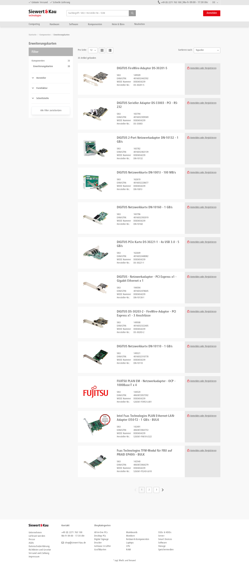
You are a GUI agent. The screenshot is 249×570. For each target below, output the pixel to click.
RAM (128, 550)
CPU (128, 546)
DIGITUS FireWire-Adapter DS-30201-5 (142, 68)
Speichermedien (166, 550)
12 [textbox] (91, 50)
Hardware (54, 24)
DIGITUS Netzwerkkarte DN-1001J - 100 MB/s (146, 172)
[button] (132, 13)
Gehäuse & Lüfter (102, 546)
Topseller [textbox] (200, 50)
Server (161, 536)
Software (73, 24)
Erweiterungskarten (61, 35)
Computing (34, 24)
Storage (162, 546)
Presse (32, 539)
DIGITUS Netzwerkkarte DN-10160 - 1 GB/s (145, 207)
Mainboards (131, 532)
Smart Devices (165, 539)
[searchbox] (101, 13)
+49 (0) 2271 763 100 (171, 2)
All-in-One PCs (101, 532)
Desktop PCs (100, 536)
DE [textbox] (213, 2)
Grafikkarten (100, 550)
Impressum (34, 557)
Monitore (130, 536)
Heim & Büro (118, 24)
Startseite (33, 35)
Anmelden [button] (212, 13)
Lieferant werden (37, 536)
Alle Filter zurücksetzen (50, 110)
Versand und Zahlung (39, 553)
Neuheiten (139, 24)
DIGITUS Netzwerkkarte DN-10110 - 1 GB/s (145, 346)
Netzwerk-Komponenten (137, 539)
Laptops (130, 543)
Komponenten (95, 24)
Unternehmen (35, 532)
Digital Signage (101, 539)
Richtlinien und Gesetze (40, 550)
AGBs (31, 543)
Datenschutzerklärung (39, 546)
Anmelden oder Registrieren (203, 68)
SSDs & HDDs (164, 532)
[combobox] (214, 2)
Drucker (98, 543)
